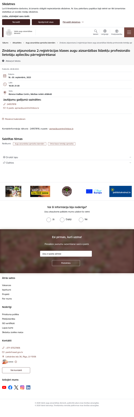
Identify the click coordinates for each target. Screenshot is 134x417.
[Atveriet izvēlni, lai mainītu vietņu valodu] (105, 32)
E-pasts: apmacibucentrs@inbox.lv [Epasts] (23, 108)
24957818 (11, 104)
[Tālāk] (127, 191)
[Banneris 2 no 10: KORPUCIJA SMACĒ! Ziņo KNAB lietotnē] (40, 191)
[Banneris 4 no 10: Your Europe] (93, 191)
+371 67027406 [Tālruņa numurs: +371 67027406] (13, 347)
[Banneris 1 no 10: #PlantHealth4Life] (13, 191)
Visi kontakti (16, 370)
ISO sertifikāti (8, 323)
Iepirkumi (6, 289)
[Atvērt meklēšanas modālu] (96, 32)
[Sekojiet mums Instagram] (22, 387)
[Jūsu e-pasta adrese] (66, 254)
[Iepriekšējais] (6, 191)
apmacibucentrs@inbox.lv (61, 128)
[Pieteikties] (66, 263)
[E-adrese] (7, 361)
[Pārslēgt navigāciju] (129, 32)
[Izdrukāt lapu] (67, 157)
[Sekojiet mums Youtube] (4, 387)
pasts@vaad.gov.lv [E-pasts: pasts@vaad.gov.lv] (14, 352)
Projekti (5, 294)
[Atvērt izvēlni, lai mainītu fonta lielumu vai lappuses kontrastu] (116, 32)
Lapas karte (7, 327)
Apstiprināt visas (45, 22)
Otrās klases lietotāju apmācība (62, 144)
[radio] (50, 219)
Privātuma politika (10, 314)
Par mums (7, 298)
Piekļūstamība (8, 319)
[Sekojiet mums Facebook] (10, 387)
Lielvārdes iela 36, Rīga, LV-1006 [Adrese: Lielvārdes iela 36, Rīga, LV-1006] (21, 356)
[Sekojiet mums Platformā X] (16, 387)
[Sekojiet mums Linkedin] (28, 387)
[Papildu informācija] (16, 362)
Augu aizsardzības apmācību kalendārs (29, 144)
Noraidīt (16, 22)
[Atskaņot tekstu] (13, 61)
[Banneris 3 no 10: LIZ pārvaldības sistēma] (67, 191)
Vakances (6, 285)
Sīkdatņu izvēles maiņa (12, 332)
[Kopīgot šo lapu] (67, 162)
